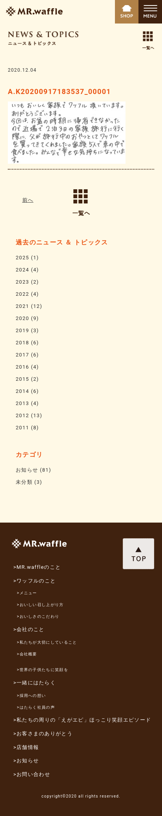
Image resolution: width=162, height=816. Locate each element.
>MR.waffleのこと (37, 567)
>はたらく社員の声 (36, 707)
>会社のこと (29, 629)
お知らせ (27, 470)
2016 (22, 367)
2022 (22, 294)
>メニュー (27, 593)
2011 (22, 428)
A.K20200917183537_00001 (59, 91)
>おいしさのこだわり (38, 616)
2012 (22, 415)
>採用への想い (31, 695)
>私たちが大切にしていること (47, 642)
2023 (22, 282)
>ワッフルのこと (34, 581)
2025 (22, 258)
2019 (22, 330)
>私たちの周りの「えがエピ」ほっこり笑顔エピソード (82, 720)
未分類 (24, 482)
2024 (22, 270)
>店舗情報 (26, 747)
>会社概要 (27, 654)
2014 (22, 391)
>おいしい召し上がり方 (40, 605)
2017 (22, 355)
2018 (22, 343)
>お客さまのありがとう (43, 733)
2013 (22, 403)
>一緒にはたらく (34, 683)
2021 (22, 306)
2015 (22, 379)
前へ (28, 200)
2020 (22, 318)
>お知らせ (26, 761)
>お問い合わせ (31, 774)
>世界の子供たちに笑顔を (42, 670)
